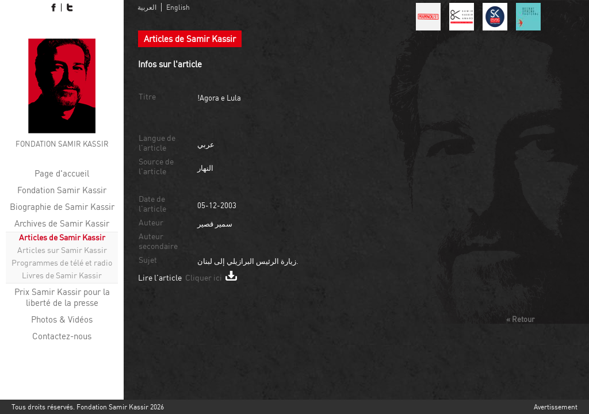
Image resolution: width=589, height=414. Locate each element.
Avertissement (555, 406)
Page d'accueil (62, 173)
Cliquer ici (211, 277)
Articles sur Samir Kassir (62, 250)
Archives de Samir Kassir (61, 223)
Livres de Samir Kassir (62, 275)
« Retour (520, 319)
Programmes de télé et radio (62, 262)
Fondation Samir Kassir (61, 190)
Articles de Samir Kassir (62, 237)
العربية (146, 7)
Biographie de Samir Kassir (62, 206)
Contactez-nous (61, 336)
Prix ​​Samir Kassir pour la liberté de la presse (62, 297)
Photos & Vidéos (62, 319)
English (178, 7)
